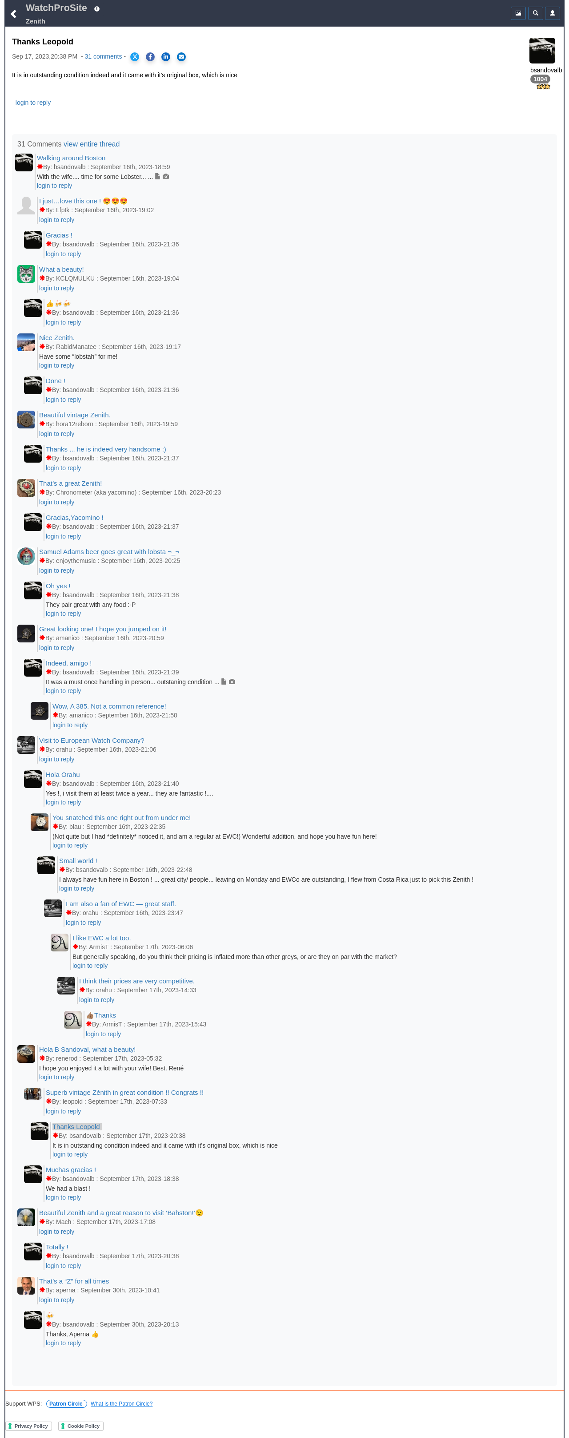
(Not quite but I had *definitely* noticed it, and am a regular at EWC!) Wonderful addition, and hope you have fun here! (214, 836)
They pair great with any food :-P (91, 604)
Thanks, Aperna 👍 (72, 1334)
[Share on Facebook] (150, 56)
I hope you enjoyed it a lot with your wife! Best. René (111, 1068)
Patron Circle (66, 1404)
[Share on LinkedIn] (165, 56)
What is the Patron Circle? (121, 1404)
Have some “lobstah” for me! (78, 356)
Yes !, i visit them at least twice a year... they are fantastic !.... (129, 793)
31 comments (103, 56)
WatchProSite (56, 8)
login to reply (33, 102)
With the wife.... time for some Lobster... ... (103, 176)
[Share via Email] (181, 56)
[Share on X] (134, 56)
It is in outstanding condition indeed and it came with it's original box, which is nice (165, 1145)
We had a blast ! (68, 1188)
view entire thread (92, 144)
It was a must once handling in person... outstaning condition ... (140, 681)
